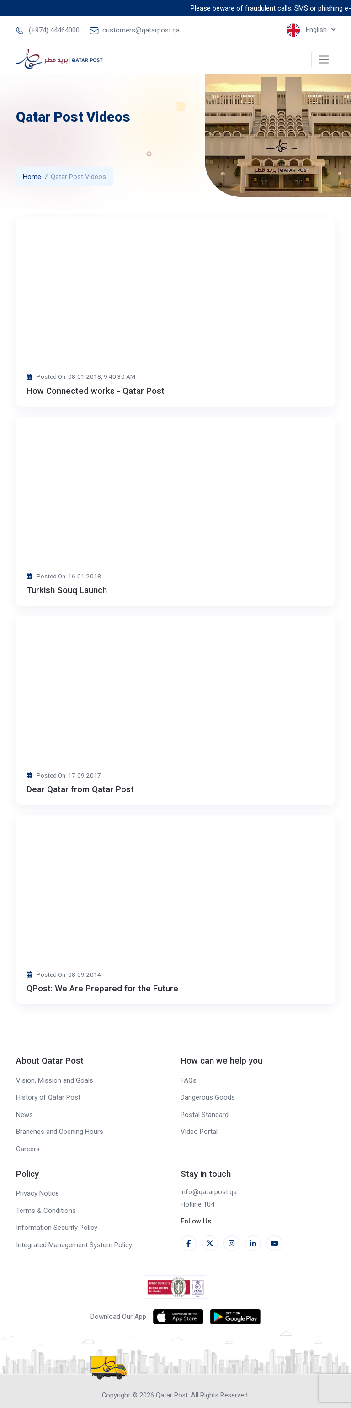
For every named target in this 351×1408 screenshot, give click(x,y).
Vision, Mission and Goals (54, 1080)
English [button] (308, 30)
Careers (28, 1149)
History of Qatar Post (48, 1097)
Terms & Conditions (46, 1211)
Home (32, 177)
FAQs (189, 1080)
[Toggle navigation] (323, 59)
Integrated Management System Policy (74, 1245)
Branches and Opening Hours (59, 1131)
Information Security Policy (56, 1227)
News (24, 1115)
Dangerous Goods (208, 1097)
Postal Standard (205, 1115)
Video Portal (199, 1131)
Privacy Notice (37, 1193)
